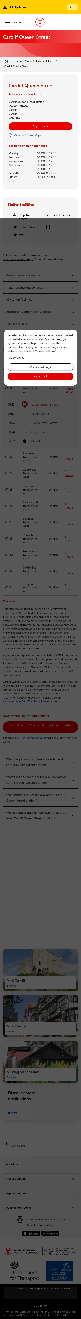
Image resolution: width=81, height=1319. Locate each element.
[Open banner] (72, 7)
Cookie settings (40, 367)
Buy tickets (40, 126)
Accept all (40, 376)
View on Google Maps (27, 135)
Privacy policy (16, 357)
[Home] (6, 61)
